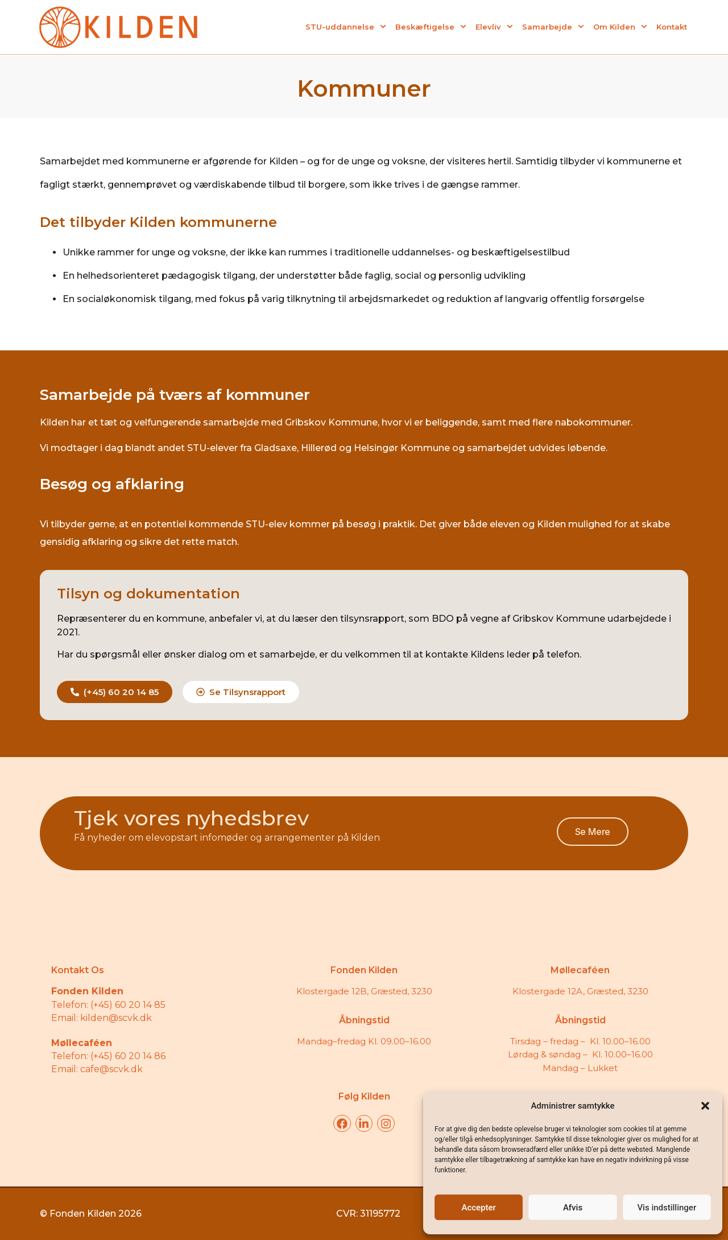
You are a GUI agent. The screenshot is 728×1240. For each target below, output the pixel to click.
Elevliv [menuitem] (494, 26)
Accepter (478, 1207)
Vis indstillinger (666, 1207)
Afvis (572, 1207)
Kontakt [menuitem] (671, 26)
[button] (705, 1105)
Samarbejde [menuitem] (553, 26)
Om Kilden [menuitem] (620, 26)
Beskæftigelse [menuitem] (430, 26)
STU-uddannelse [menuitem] (345, 26)
